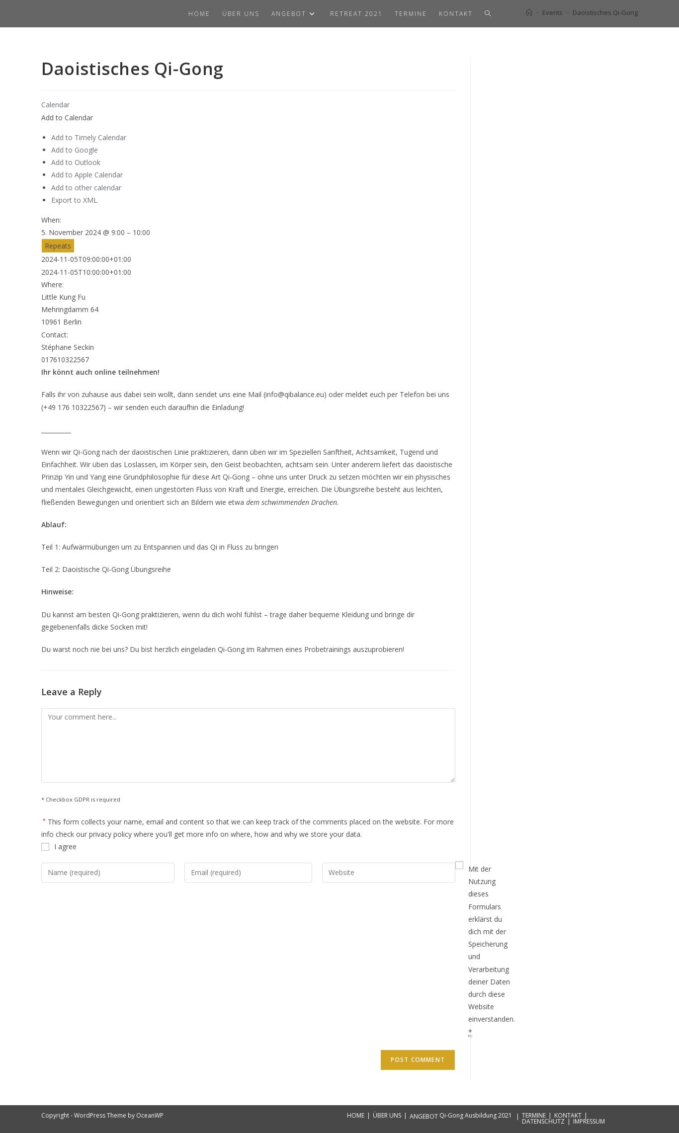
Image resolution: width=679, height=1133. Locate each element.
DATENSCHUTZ (543, 1121)
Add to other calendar (86, 187)
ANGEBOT (424, 1116)
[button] (67, 117)
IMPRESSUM (589, 1121)
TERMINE (534, 1115)
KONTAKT (568, 1115)
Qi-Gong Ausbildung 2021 (475, 1115)
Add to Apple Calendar (87, 174)
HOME (355, 1115)
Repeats (58, 245)
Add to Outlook (75, 162)
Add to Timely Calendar (88, 137)
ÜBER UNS (387, 1115)
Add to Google (74, 150)
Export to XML (74, 200)
